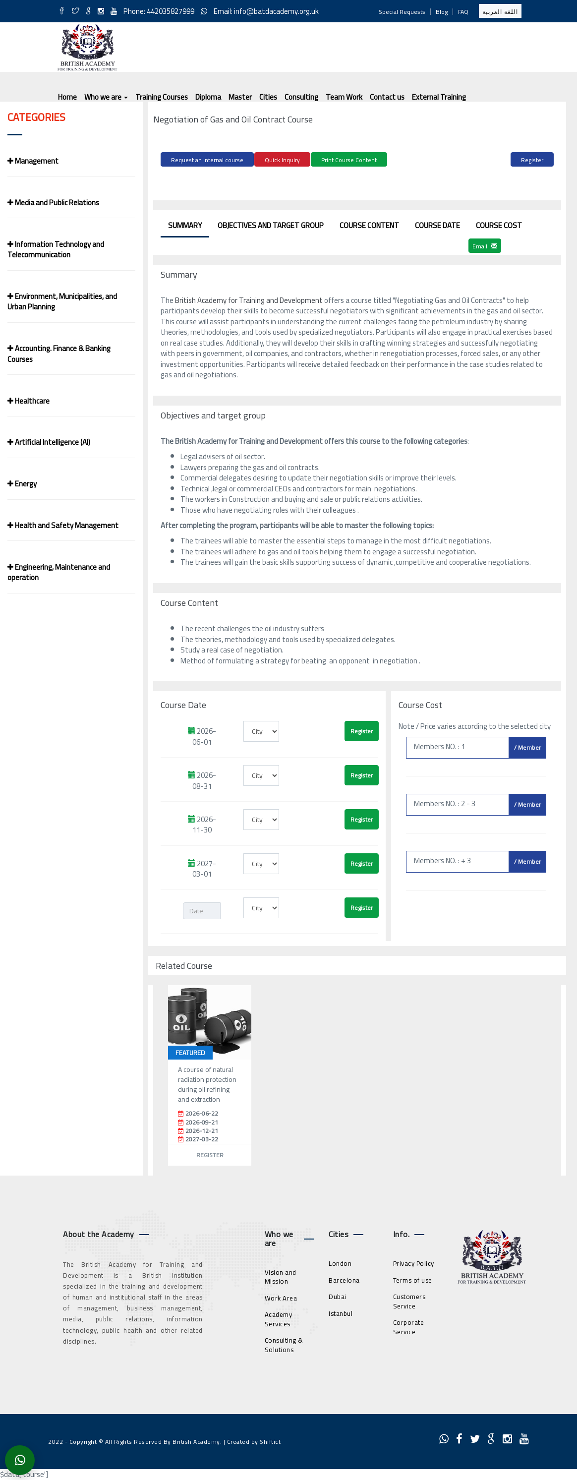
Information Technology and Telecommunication (55, 249)
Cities (268, 97)
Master (240, 97)
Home (67, 97)
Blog (442, 11)
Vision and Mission (280, 1275)
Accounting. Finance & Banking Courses (59, 353)
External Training (439, 97)
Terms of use (412, 1278)
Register (532, 160)
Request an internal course (207, 160)
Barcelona (344, 1278)
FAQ (463, 11)
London (340, 1262)
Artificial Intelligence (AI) (48, 442)
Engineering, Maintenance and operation (58, 572)
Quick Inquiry (282, 160)
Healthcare (28, 401)
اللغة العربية (500, 11)
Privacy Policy (413, 1262)
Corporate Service (408, 1325)
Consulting (301, 97)
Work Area (281, 1296)
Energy (22, 483)
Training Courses (161, 97)
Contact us (387, 97)
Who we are (106, 97)
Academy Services (278, 1317)
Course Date (437, 224)
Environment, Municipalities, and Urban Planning (62, 301)
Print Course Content (349, 160)
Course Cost (499, 224)
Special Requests (402, 11)
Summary (185, 224)
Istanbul (340, 1311)
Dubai (337, 1295)
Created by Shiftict (254, 1439)
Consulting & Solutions (284, 1343)
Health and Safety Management (62, 525)
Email (484, 244)
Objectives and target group (271, 224)
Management (32, 161)
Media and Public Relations (53, 202)
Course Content (369, 224)
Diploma (208, 97)
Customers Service (409, 1299)
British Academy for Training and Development (249, 299)
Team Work (344, 97)
